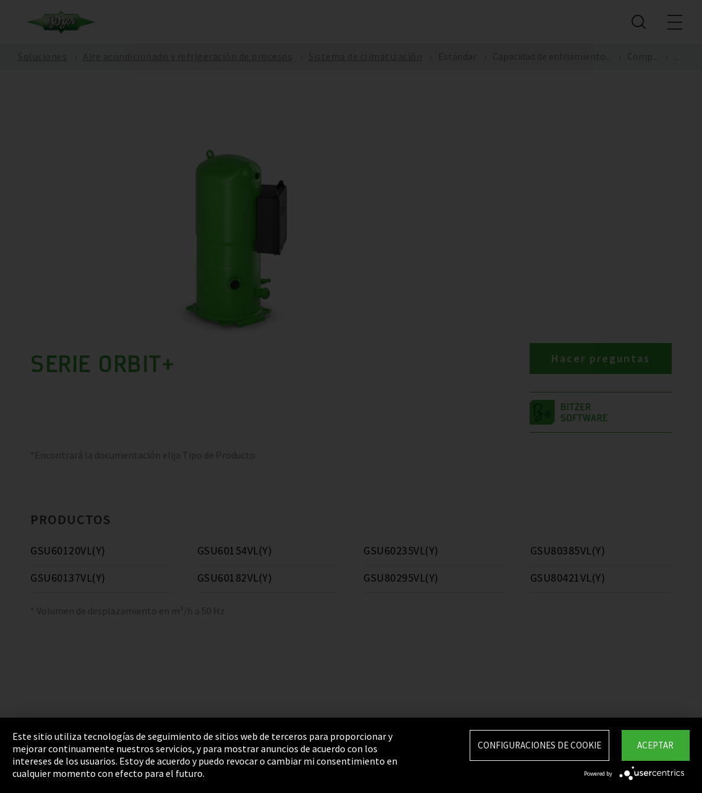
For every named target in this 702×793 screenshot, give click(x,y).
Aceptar (655, 745)
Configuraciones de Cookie (539, 745)
